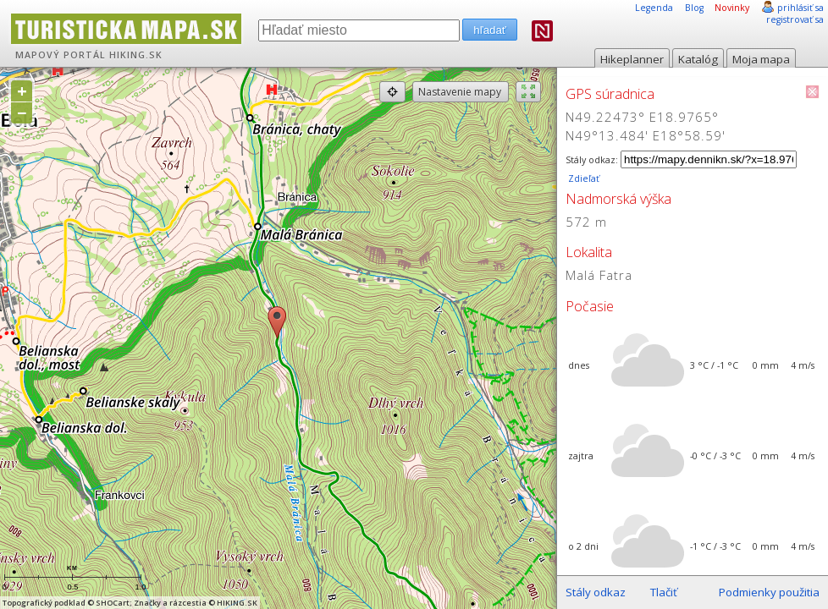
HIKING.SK (136, 55)
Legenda (654, 8)
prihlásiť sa (800, 8)
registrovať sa (795, 19)
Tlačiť (663, 592)
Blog (694, 8)
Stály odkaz (596, 592)
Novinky (732, 8)
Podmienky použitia (769, 592)
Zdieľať (582, 178)
